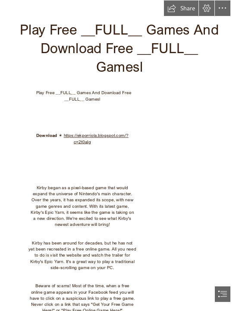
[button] (181, 8)
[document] (119, 155)
